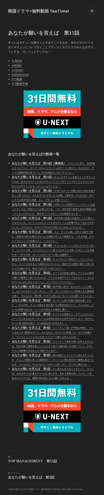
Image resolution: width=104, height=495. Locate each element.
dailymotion (20, 74)
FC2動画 (17, 79)
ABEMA (17, 65)
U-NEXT (17, 61)
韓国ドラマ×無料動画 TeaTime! (38, 11)
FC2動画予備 (20, 83)
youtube (17, 70)
